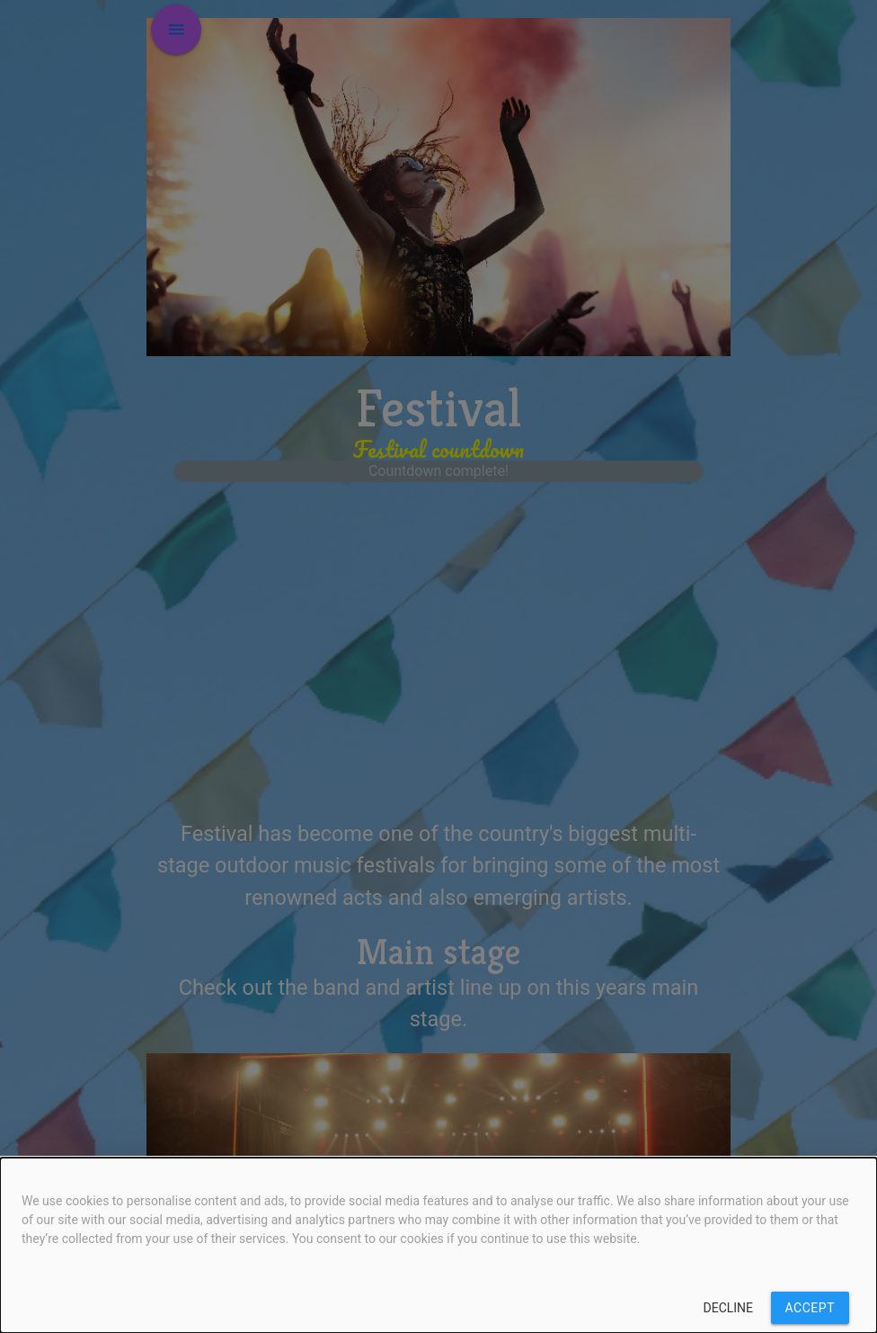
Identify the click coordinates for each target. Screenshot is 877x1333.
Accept (810, 1308)
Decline (729, 1308)
